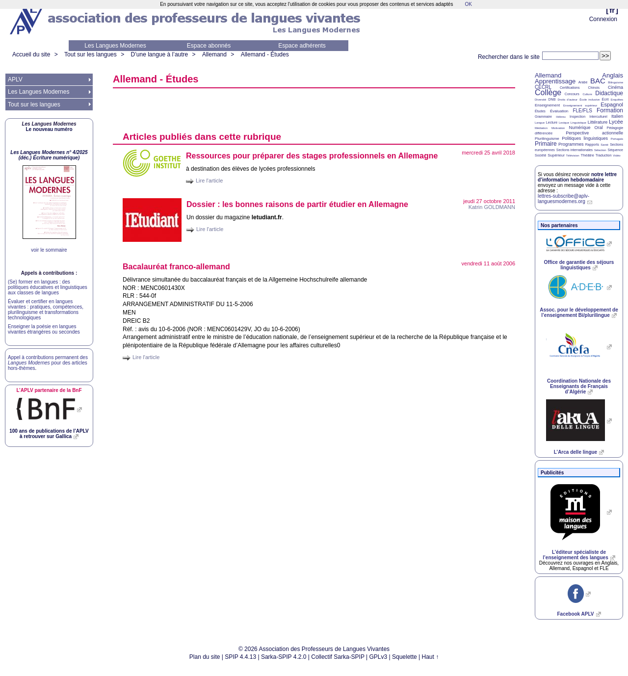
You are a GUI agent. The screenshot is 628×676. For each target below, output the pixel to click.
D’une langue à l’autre (159, 54)
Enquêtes (617, 99)
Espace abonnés (209, 45)
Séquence (615, 150)
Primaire (546, 143)
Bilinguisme (615, 82)
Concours (572, 94)
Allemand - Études (265, 54)
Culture (587, 94)
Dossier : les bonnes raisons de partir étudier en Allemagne (297, 204)
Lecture (551, 122)
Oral (599, 127)
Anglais (612, 75)
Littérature (598, 122)
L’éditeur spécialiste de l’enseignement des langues (575, 554)
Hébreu (561, 116)
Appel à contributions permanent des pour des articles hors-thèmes (48, 363)
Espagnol (612, 104)
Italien (617, 116)
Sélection (600, 150)
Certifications (569, 87)
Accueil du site (31, 54)
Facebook (575, 614)
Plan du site (204, 656)
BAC (597, 81)
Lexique (564, 122)
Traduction (604, 155)
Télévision (572, 155)
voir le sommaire (49, 250)
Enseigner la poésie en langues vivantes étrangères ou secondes (44, 329)
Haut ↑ (430, 656)
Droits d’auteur (567, 99)
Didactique (609, 93)
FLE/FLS (582, 110)
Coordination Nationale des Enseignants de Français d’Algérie (579, 386)
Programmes (571, 144)
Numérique (579, 127)
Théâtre (587, 155)
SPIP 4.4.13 (240, 656)
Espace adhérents (302, 45)
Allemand (214, 54)
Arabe (583, 82)
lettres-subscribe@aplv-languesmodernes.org (563, 198)
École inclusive (589, 99)
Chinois (594, 87)
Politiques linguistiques (585, 138)
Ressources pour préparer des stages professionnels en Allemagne (312, 156)
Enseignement (547, 105)
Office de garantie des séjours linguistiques (579, 265)
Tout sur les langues (90, 54)
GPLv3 (378, 656)
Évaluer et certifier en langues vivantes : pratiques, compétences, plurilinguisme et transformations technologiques (45, 309)
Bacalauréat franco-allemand (176, 266)
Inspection (577, 116)
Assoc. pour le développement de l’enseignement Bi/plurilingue (579, 312)
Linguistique (578, 122)
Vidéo (616, 155)
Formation (610, 110)
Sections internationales (574, 150)
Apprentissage (555, 81)
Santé (604, 144)
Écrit (605, 99)
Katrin (492, 207)
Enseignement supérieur (580, 105)
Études (540, 111)
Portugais (617, 138)
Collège (548, 92)
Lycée (616, 122)
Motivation (558, 128)
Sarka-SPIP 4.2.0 (284, 656)
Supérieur (556, 155)
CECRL (543, 87)
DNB (552, 99)
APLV (15, 79)
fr (612, 10)
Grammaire (543, 116)
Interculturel (598, 116)
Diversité (540, 99)
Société (540, 155)
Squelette (404, 656)
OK (468, 4)
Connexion (603, 19)
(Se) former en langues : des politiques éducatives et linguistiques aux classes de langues (47, 287)
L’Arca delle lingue (575, 452)
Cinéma (615, 87)
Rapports (592, 144)
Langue (540, 122)
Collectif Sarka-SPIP (338, 656)
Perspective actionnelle (594, 132)
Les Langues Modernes (115, 45)
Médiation (541, 128)
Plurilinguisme (547, 138)
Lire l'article (209, 180)
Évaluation (559, 111)
